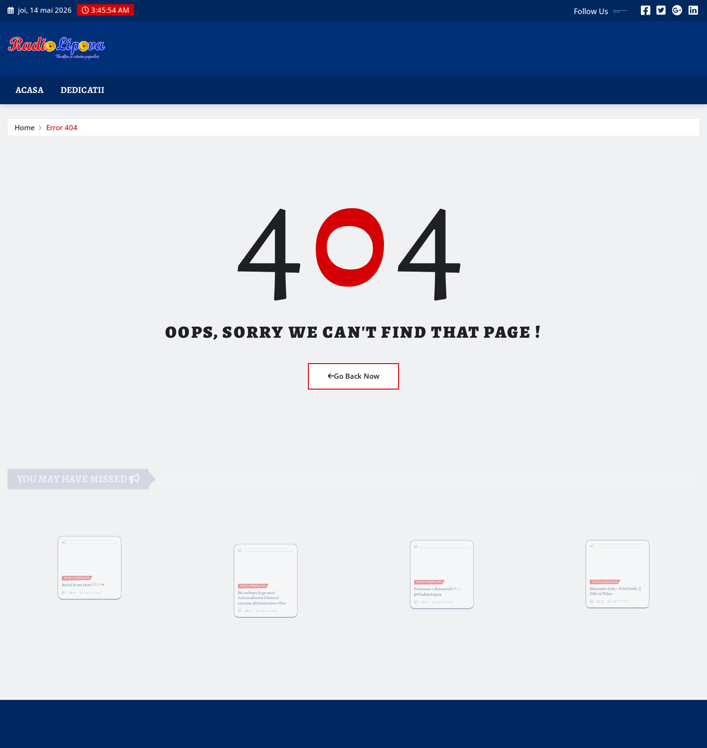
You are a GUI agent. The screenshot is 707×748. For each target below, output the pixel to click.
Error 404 (61, 127)
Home (25, 127)
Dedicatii (82, 89)
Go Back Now (353, 376)
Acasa (29, 89)
